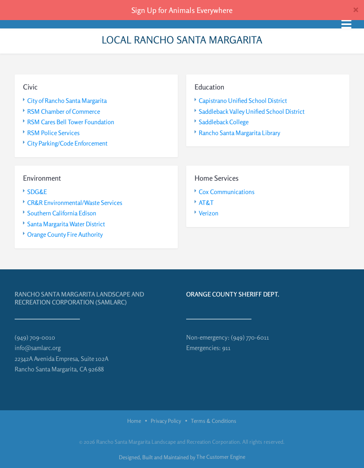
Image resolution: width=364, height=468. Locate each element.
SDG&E (37, 192)
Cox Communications (226, 192)
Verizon (208, 213)
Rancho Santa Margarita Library (239, 133)
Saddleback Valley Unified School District (252, 111)
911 (226, 348)
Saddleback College (224, 122)
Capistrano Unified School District (243, 101)
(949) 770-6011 (250, 337)
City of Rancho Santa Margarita (67, 101)
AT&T (206, 203)
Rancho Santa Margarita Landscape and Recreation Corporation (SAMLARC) (79, 298)
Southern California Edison (61, 213)
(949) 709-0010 (35, 337)
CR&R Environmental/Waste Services (74, 203)
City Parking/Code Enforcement (67, 143)
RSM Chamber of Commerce (63, 111)
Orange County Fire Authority (65, 234)
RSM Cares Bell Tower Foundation (70, 122)
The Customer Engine (220, 456)
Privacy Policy (166, 420)
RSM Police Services (53, 133)
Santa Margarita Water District (66, 224)
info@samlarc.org (38, 348)
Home (134, 420)
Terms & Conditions (213, 420)
